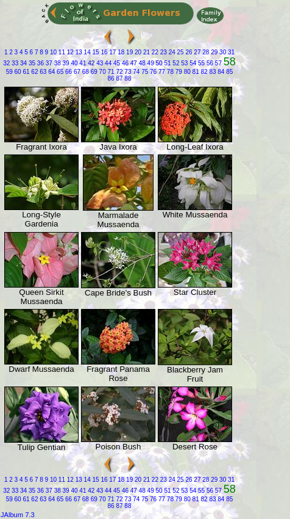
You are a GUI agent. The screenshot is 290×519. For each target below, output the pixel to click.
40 (73, 63)
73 (127, 71)
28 (205, 52)
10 (52, 52)
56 (209, 63)
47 (133, 63)
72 (119, 71)
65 (59, 71)
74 (135, 71)
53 (183, 63)
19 (128, 52)
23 (162, 52)
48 (141, 63)
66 (67, 71)
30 (221, 52)
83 (212, 71)
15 (95, 52)
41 (82, 63)
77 (161, 71)
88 (127, 78)
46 (124, 63)
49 (150, 63)
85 (228, 71)
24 (171, 52)
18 (120, 52)
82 (203, 71)
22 (154, 52)
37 (48, 63)
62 (34, 71)
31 (230, 52)
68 (84, 71)
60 (17, 71)
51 (167, 63)
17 (112, 52)
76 (152, 71)
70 (101, 71)
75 (144, 71)
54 (192, 63)
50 (158, 63)
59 (9, 71)
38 (56, 63)
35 (31, 63)
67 (76, 71)
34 (22, 63)
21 (145, 52)
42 (90, 63)
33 (14, 63)
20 (137, 52)
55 (200, 63)
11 (61, 52)
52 (175, 63)
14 (86, 52)
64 (50, 71)
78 (169, 71)
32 (6, 63)
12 (69, 52)
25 (179, 52)
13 (78, 52)
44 (107, 63)
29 (213, 52)
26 (188, 52)
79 (178, 71)
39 (65, 63)
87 (119, 78)
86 (111, 78)
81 (195, 71)
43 (98, 63)
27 (197, 52)
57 (217, 63)
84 (220, 71)
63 (42, 71)
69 (93, 71)
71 (110, 71)
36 (39, 63)
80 (186, 71)
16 (103, 52)
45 (115, 63)
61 (25, 71)
